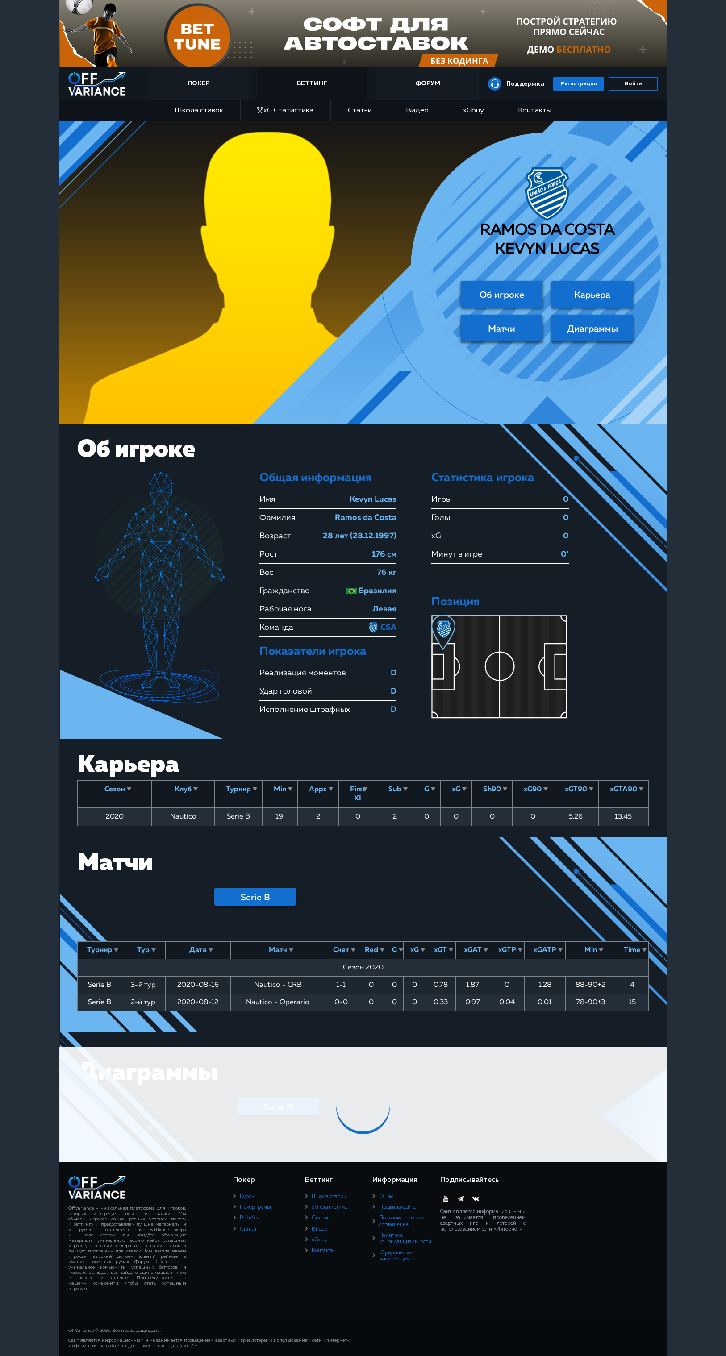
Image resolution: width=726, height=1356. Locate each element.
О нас (386, 1196)
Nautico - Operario (277, 1002)
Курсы (247, 1196)
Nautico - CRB (278, 985)
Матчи (501, 328)
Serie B (255, 897)
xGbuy (473, 110)
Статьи (360, 110)
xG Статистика (285, 110)
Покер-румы (255, 1207)
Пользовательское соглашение (401, 1221)
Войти (633, 84)
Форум (427, 83)
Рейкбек (250, 1218)
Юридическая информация (396, 1256)
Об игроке (502, 295)
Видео (417, 110)
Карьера (592, 295)
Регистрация (579, 84)
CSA (382, 628)
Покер (201, 83)
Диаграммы (592, 328)
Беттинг (313, 83)
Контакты (534, 110)
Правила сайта (397, 1207)
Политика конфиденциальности (405, 1238)
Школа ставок (199, 110)
